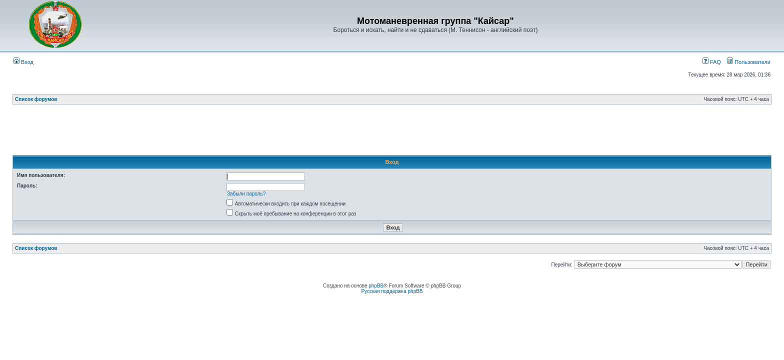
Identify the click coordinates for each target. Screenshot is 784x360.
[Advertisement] (392, 132)
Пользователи (748, 62)
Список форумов (36, 99)
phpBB (376, 285)
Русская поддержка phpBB (391, 291)
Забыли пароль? (246, 193)
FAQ (711, 62)
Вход (24, 62)
